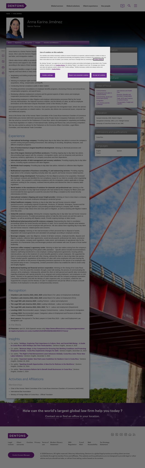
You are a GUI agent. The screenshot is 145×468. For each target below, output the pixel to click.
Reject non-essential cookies (78, 75)
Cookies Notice (98, 59)
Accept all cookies (99, 75)
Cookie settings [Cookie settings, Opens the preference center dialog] (47, 75)
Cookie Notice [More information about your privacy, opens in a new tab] (56, 69)
